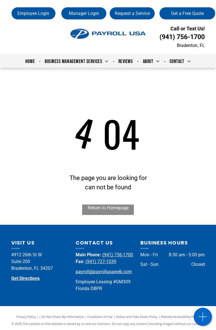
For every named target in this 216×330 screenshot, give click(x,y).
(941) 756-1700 (182, 37)
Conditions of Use (100, 317)
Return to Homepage (108, 207)
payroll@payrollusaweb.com (104, 271)
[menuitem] (30, 61)
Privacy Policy (26, 317)
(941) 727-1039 (101, 261)
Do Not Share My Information (63, 317)
